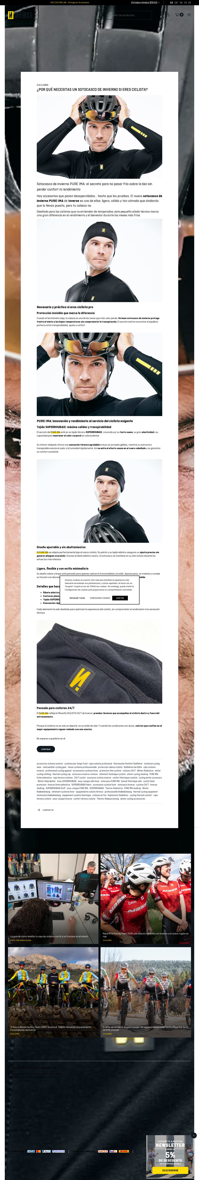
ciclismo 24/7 (130, 770)
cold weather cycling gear (55, 767)
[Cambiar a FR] (185, 2)
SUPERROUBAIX (97, 788)
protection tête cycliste (111, 770)
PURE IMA (55, 432)
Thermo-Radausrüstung (108, 798)
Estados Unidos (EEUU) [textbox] (144, 2)
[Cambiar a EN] (181, 2)
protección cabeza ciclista (110, 767)
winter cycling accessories (132, 798)
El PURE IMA (42, 552)
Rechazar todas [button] (77, 598)
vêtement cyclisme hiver (63, 791)
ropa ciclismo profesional (101, 763)
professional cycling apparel (59, 770)
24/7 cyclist (80, 777)
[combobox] (144, 2)
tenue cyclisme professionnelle (83, 767)
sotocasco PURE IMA (111, 781)
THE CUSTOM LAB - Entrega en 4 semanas (69, 2)
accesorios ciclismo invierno (50, 763)
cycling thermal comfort (141, 795)
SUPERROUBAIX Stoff (56, 788)
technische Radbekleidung (49, 795)
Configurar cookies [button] (100, 598)
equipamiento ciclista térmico (90, 791)
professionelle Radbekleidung (119, 791)
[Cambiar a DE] (189, 2)
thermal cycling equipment (146, 791)
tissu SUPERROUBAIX (67, 781)
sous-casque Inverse (63, 798)
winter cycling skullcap (138, 774)
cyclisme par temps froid (76, 763)
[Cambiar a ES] (171, 2)
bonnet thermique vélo (132, 781)
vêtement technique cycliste (113, 774)
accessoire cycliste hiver (105, 784)
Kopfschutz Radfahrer (118, 795)
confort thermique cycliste (125, 777)
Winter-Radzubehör (47, 781)
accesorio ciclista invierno (99, 777)
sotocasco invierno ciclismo (85, 774)
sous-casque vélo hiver (89, 781)
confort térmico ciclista (85, 798)
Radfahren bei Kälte (133, 767)
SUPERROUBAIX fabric (82, 784)
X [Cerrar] (193, 1135)
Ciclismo (42, 85)
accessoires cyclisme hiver (86, 770)
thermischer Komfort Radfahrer (128, 763)
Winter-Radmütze (145, 770)
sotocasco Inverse (127, 784)
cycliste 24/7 (143, 784)
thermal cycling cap (62, 774)
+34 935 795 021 (18, 1130)
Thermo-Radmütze (114, 788)
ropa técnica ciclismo (63, 777)
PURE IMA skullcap (133, 788)
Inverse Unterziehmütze (59, 784)
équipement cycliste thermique (77, 795)
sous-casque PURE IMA (78, 788)
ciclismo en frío (99, 795)
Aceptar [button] (120, 598)
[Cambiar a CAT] (176, 2)
